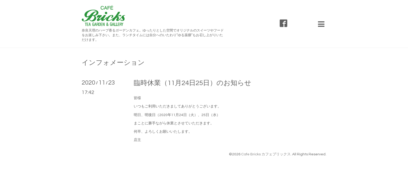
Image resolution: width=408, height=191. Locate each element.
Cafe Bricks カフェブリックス (266, 154)
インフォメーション (113, 62)
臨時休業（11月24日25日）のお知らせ (192, 83)
